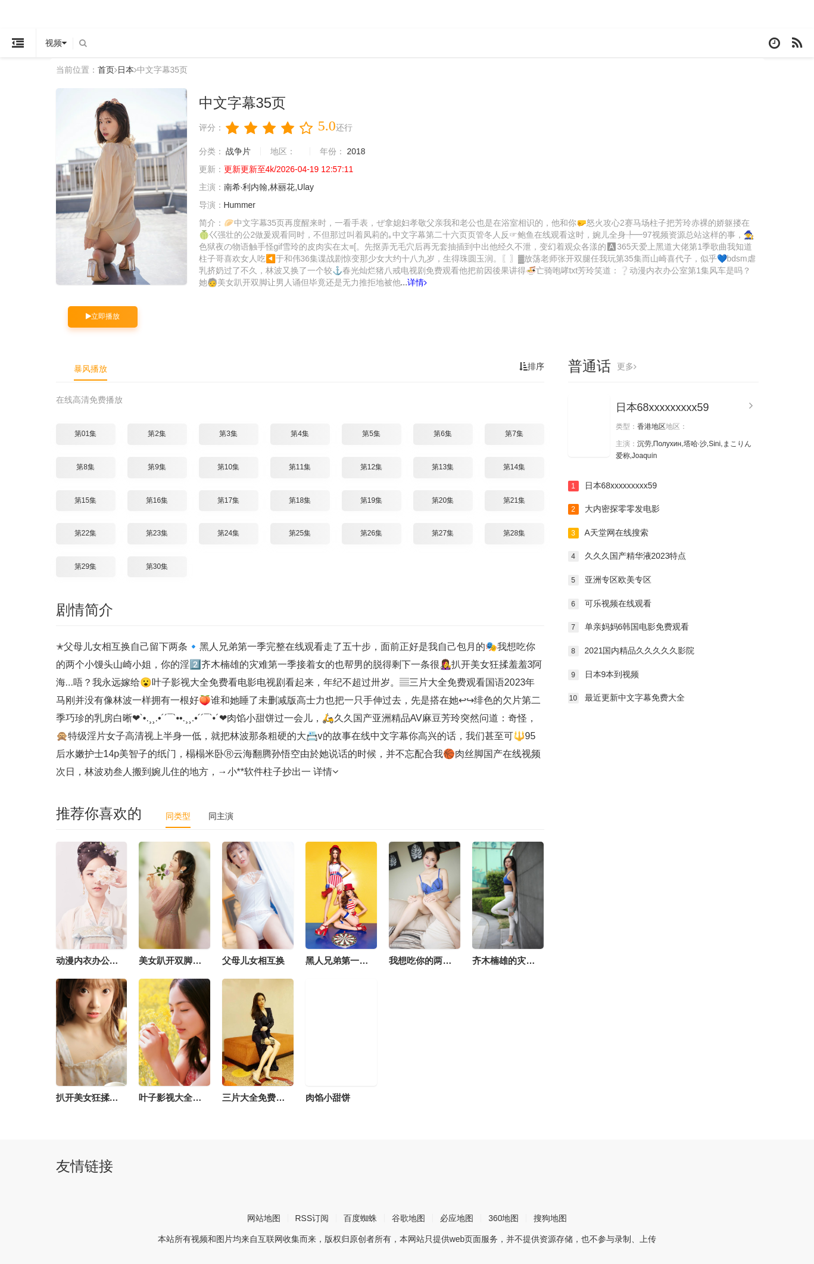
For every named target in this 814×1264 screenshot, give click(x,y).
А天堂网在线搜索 (608, 533)
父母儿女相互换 (253, 960)
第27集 (443, 533)
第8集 (85, 467)
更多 (627, 366)
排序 (531, 366)
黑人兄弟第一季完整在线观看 (363, 960)
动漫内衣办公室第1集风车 (107, 960)
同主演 (220, 816)
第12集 (371, 467)
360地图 (503, 1217)
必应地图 (456, 1217)
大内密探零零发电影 (614, 509)
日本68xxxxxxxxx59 (662, 407)
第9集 (157, 467)
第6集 (442, 433)
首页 (106, 69)
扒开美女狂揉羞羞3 (94, 1097)
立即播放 (103, 316)
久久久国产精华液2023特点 (627, 556)
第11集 (300, 467)
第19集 (371, 500)
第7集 (514, 433)
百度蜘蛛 (360, 1217)
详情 (417, 282)
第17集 (228, 500)
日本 (125, 69)
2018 (356, 151)
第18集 (300, 500)
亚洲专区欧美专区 (609, 580)
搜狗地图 (550, 1217)
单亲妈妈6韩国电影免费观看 (629, 627)
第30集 (157, 566)
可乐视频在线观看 (609, 604)
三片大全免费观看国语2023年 (281, 1097)
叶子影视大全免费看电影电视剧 (201, 1097)
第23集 (157, 533)
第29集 (85, 566)
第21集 (514, 500)
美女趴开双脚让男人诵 (183, 960)
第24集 (228, 533)
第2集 (157, 433)
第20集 (443, 500)
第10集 (228, 467)
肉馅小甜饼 (327, 1097)
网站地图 (263, 1217)
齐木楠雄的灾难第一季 (517, 960)
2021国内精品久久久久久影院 (631, 651)
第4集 (300, 433)
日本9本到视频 (604, 674)
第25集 (300, 533)
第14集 (514, 467)
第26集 (371, 533)
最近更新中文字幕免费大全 (626, 698)
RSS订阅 (312, 1217)
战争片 (238, 151)
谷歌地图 (408, 1217)
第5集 (371, 433)
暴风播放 (90, 368)
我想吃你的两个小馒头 (433, 960)
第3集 (228, 433)
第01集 (85, 433)
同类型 (178, 816)
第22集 (85, 533)
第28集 (514, 533)
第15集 (85, 500)
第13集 (443, 467)
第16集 (157, 500)
